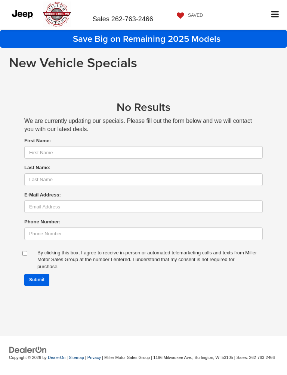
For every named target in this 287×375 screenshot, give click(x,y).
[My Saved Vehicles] (188, 15)
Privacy (94, 357)
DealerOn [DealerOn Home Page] (56, 357)
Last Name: (37, 167)
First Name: (37, 140)
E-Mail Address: (42, 195)
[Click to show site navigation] (275, 15)
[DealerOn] (28, 349)
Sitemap (76, 357)
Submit (36, 279)
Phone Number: (42, 221)
